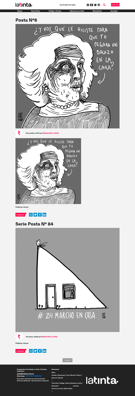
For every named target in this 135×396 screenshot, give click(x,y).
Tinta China (35, 11)
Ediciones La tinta (77, 11)
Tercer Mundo (70, 375)
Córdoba (54, 375)
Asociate (115, 4)
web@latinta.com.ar (25, 373)
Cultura (78, 375)
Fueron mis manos (57, 388)
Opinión (60, 378)
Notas (19, 11)
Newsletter (97, 11)
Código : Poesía (55, 11)
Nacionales (61, 375)
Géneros (54, 378)
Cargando (67, 360)
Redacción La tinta (51, 133)
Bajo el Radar (68, 388)
